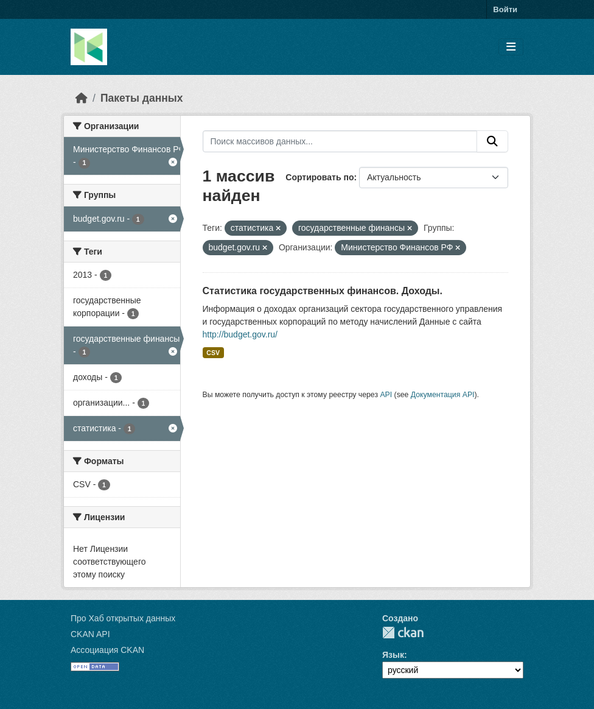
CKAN (403, 632)
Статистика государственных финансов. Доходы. (322, 291)
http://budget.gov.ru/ (240, 334)
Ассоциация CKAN (107, 650)
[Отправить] (492, 141)
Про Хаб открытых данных (123, 618)
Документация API (443, 394)
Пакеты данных (141, 98)
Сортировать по (319, 177)
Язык (393, 655)
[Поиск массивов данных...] (340, 141)
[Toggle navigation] (510, 47)
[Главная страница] (81, 98)
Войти (505, 9)
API (386, 394)
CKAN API (90, 634)
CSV (213, 352)
